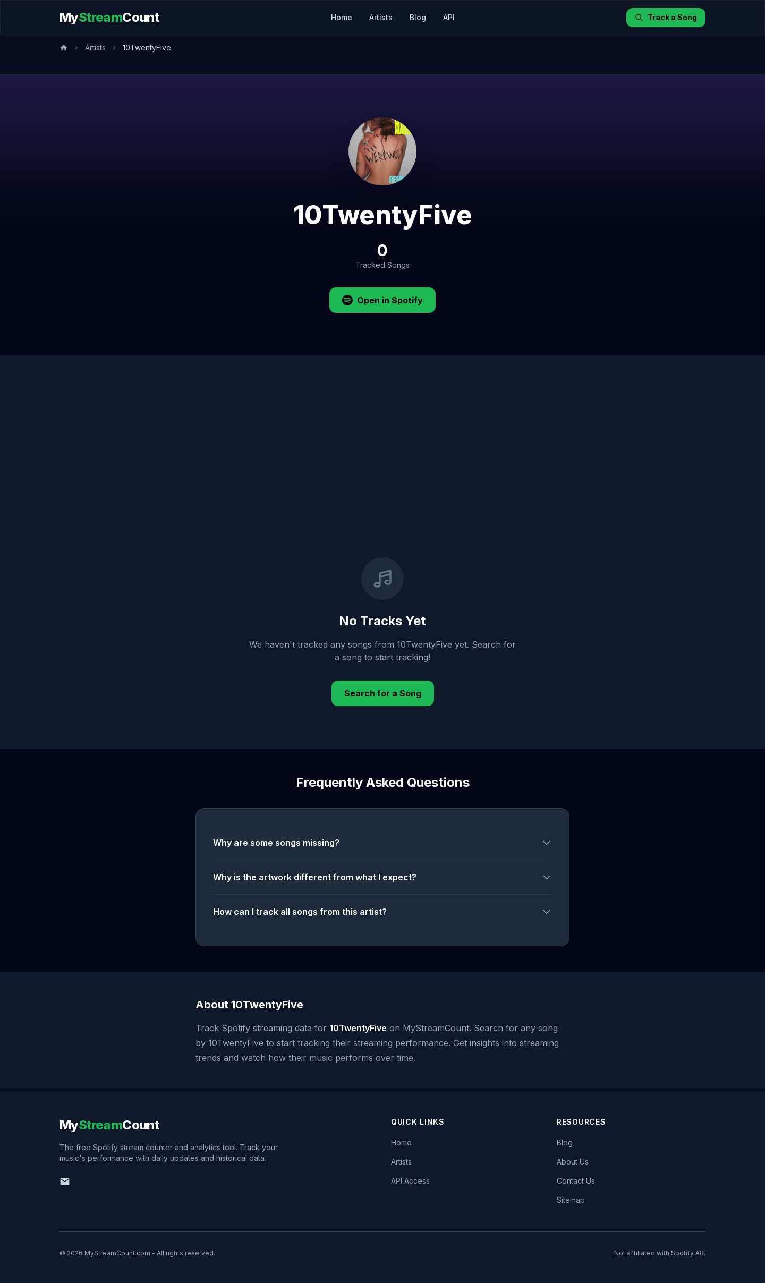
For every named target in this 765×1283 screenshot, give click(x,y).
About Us (573, 1161)
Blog (418, 17)
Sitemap (571, 1199)
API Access (410, 1180)
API (449, 17)
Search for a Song (382, 693)
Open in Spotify (382, 300)
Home (341, 17)
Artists (381, 17)
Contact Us (576, 1180)
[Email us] (65, 1181)
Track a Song (666, 17)
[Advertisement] (382, 477)
